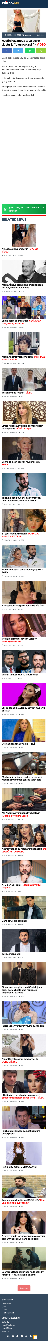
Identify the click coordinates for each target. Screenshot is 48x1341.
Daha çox (24, 1288)
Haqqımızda (6, 1304)
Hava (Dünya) (7, 1328)
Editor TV (5, 1322)
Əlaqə (4, 1307)
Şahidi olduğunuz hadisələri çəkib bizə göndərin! (26, 209)
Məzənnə (5, 1331)
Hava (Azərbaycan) (9, 1325)
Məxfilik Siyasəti (8, 1313)
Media (4, 1310)
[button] (41, 50)
